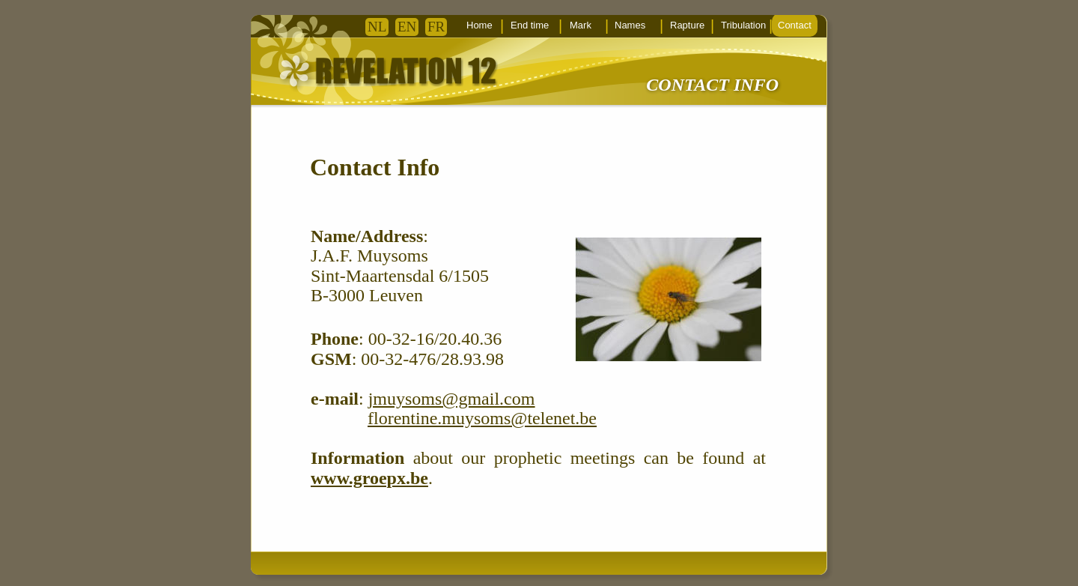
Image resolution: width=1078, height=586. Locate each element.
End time (530, 25)
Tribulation (743, 25)
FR (436, 26)
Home (479, 25)
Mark (580, 25)
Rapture (687, 25)
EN (407, 26)
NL (377, 26)
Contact (794, 25)
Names (630, 25)
